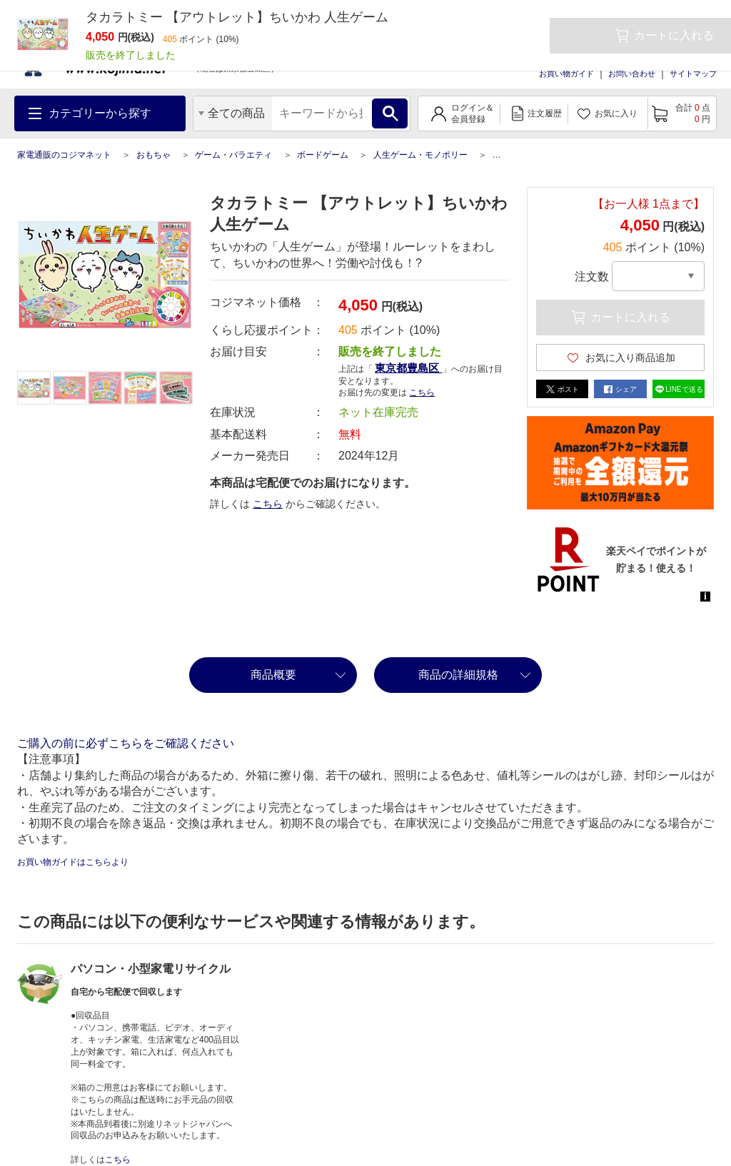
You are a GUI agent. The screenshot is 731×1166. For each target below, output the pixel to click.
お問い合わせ (631, 73)
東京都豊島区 (408, 368)
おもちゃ (153, 155)
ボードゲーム (322, 155)
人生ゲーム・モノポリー (420, 155)
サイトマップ (693, 73)
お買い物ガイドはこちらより (72, 862)
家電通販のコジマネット (64, 155)
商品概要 (273, 675)
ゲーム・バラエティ (233, 155)
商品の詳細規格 (458, 675)
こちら (422, 392)
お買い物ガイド (566, 73)
